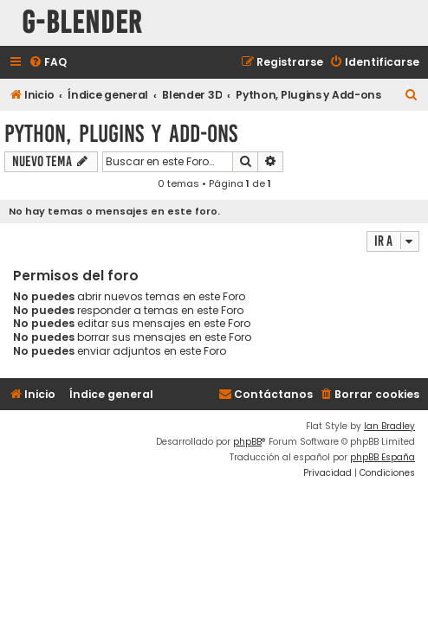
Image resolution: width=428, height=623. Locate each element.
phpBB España (382, 457)
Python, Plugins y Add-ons (120, 133)
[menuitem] (48, 62)
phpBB (247, 441)
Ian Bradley (389, 426)
